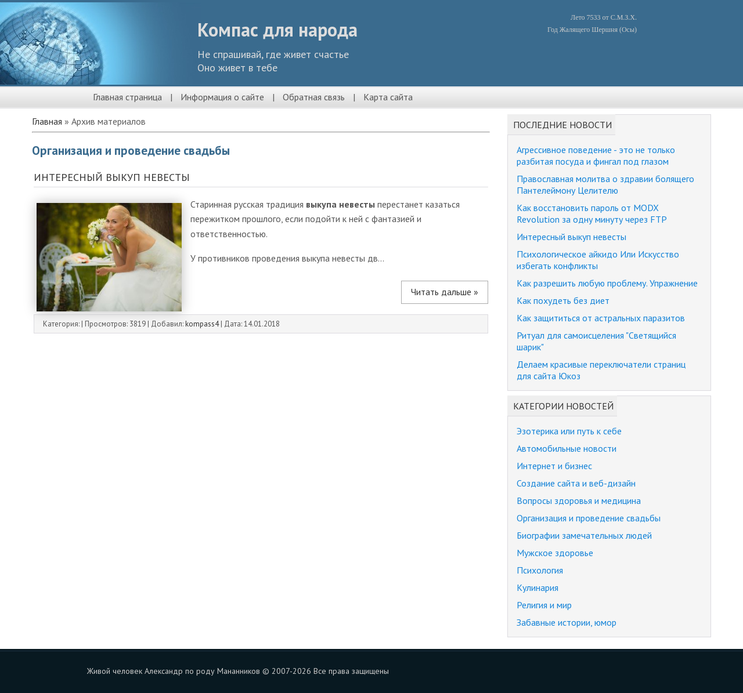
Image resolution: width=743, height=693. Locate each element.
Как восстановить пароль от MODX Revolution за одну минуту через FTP (592, 213)
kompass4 (202, 324)
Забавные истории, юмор (566, 622)
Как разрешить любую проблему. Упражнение (607, 283)
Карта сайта (388, 97)
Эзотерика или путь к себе (569, 431)
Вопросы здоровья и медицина (579, 500)
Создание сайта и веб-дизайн (576, 483)
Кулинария (537, 587)
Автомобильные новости (566, 448)
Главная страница (127, 97)
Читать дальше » (444, 291)
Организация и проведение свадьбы (589, 518)
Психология (540, 570)
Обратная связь (314, 97)
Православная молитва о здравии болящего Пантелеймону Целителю (605, 184)
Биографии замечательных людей (584, 535)
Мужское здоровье (555, 552)
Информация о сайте (222, 97)
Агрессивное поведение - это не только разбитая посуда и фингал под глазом (596, 155)
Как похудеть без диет (563, 300)
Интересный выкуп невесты (112, 177)
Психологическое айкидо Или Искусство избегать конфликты (598, 259)
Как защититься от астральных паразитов (601, 318)
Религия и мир (544, 605)
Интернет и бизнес (554, 465)
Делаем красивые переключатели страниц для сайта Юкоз (601, 370)
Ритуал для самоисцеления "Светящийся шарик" (596, 341)
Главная (47, 121)
